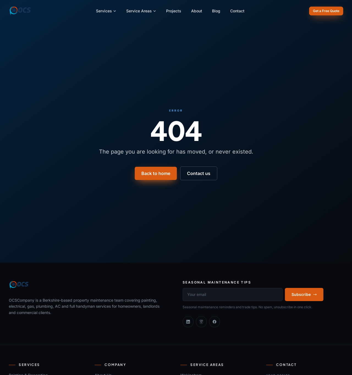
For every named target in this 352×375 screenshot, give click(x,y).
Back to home (155, 173)
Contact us (198, 173)
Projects (173, 11)
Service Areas (141, 11)
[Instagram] (201, 321)
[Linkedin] (188, 321)
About (196, 11)
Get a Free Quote (326, 11)
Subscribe (304, 294)
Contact (237, 11)
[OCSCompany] (20, 10)
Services (106, 11)
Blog (216, 11)
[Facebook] (214, 321)
